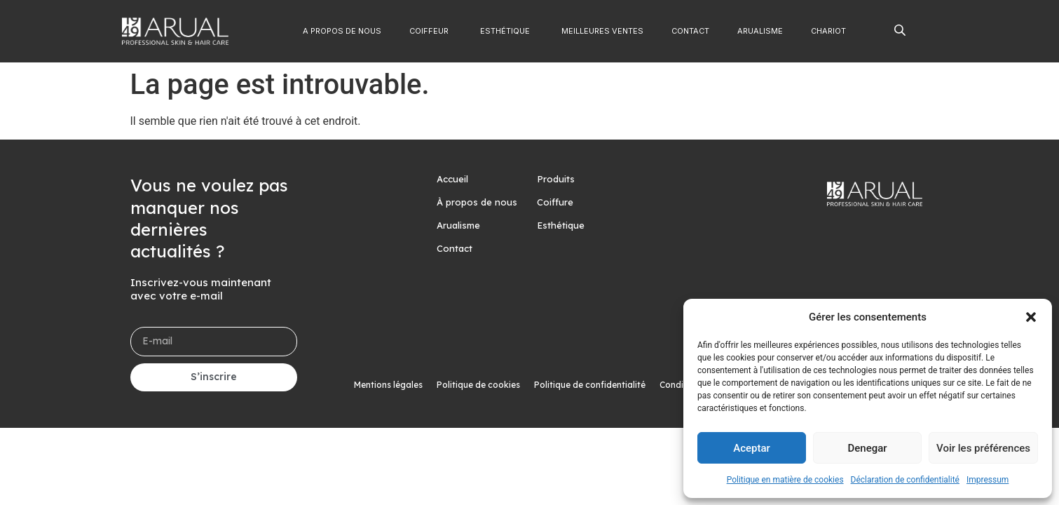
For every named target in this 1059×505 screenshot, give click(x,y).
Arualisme (458, 225)
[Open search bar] (900, 29)
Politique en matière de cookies (785, 480)
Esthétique (561, 225)
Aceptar (751, 448)
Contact (454, 248)
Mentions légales (388, 384)
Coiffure (555, 202)
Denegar (867, 448)
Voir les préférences (983, 448)
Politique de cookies (478, 384)
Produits (556, 178)
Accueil (452, 178)
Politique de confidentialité (589, 384)
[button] (1031, 317)
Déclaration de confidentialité (905, 480)
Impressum (987, 480)
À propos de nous (477, 202)
